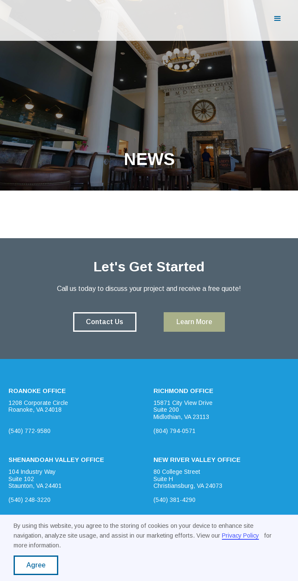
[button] (277, 19)
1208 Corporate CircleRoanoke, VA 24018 (38, 406)
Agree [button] (35, 565)
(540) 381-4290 (174, 499)
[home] (41, 18)
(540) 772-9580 (30, 430)
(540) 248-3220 (30, 499)
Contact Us (104, 321)
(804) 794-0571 (174, 430)
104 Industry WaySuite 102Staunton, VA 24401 (35, 479)
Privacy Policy (240, 535)
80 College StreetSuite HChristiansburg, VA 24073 (187, 479)
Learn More (194, 321)
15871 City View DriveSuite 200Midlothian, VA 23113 (183, 410)
